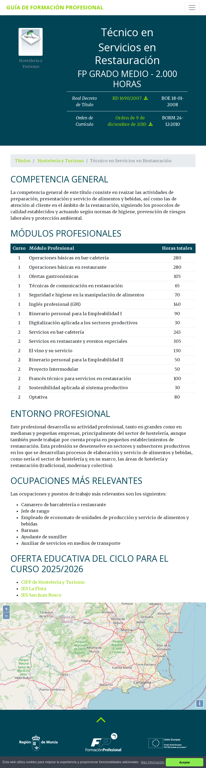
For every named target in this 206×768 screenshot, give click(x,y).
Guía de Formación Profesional (55, 7)
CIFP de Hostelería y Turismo (53, 582)
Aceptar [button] (184, 762)
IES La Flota (33, 588)
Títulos (23, 160)
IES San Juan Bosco (41, 595)
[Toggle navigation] (192, 7)
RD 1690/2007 (130, 98)
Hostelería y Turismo (61, 160)
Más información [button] (152, 762)
